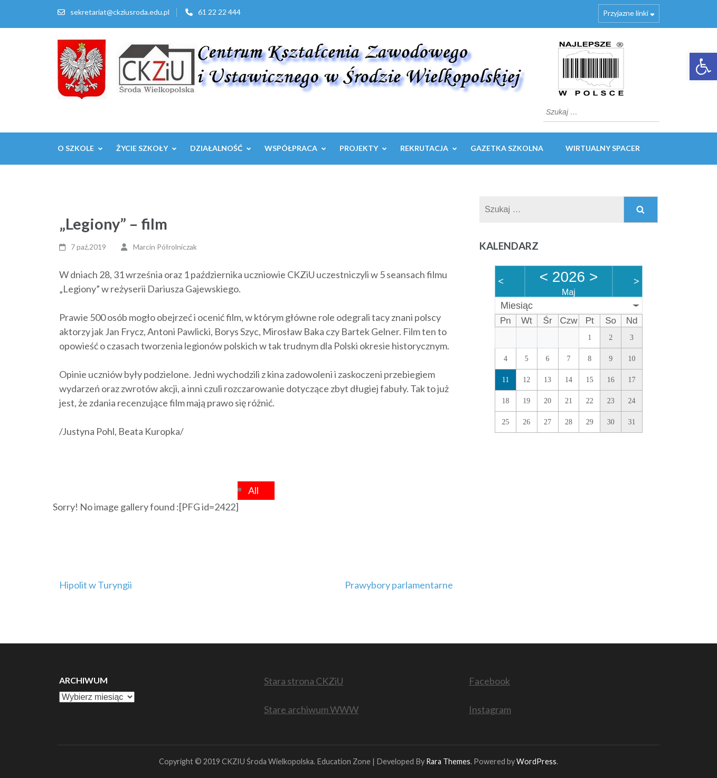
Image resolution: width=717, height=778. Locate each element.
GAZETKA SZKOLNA (506, 148)
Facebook (489, 681)
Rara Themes (448, 761)
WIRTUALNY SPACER (602, 148)
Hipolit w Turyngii (95, 585)
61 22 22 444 (219, 11)
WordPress (536, 761)
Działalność (216, 148)
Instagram (490, 709)
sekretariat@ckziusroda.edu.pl (119, 11)
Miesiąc (517, 305)
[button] (703, 66)
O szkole (76, 148)
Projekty (358, 148)
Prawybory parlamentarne (399, 585)
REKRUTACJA (424, 148)
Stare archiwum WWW (311, 709)
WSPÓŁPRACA (291, 148)
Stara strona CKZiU (303, 681)
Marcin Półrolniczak (165, 246)
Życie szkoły (142, 148)
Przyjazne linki (625, 12)
